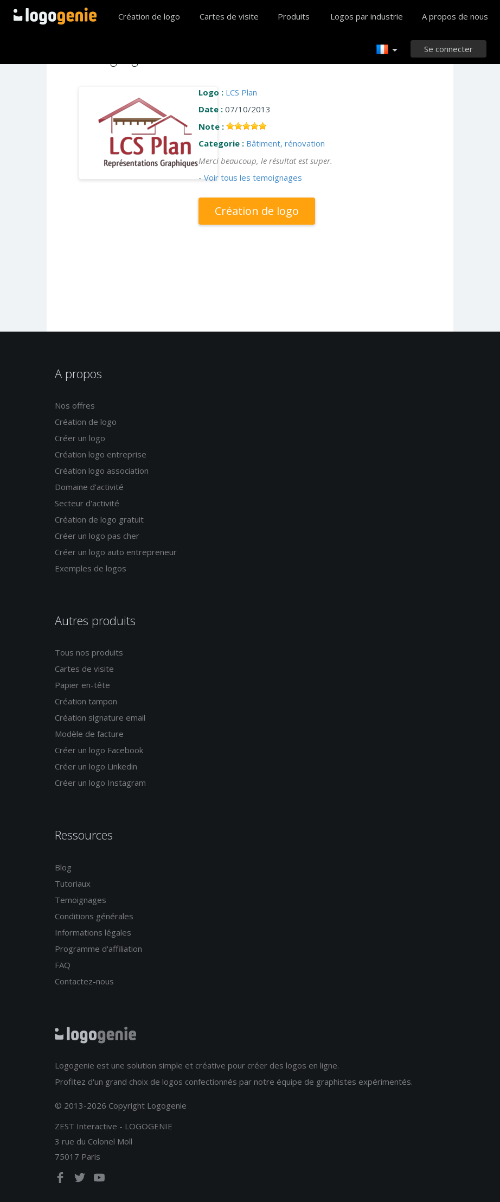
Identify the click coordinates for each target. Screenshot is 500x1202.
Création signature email (100, 717)
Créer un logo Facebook (99, 750)
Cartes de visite (229, 16)
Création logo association (102, 470)
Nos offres (75, 405)
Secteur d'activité (87, 503)
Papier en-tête (82, 684)
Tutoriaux (73, 883)
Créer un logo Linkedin (96, 766)
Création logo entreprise (100, 454)
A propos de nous (455, 16)
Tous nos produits (89, 652)
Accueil (55, 16)
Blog (63, 867)
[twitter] (80, 1179)
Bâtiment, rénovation (285, 143)
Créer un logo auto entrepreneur (116, 551)
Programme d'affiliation (98, 948)
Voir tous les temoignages (253, 177)
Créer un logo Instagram (100, 782)
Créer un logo (80, 438)
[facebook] (61, 1179)
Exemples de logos (90, 568)
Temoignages (80, 899)
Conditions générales (94, 916)
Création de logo (149, 16)
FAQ (62, 964)
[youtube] (99, 1179)
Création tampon (86, 701)
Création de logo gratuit (99, 519)
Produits (294, 16)
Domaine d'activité (89, 486)
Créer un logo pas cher (97, 535)
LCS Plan (241, 92)
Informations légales (93, 932)
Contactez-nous (84, 981)
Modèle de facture (89, 733)
